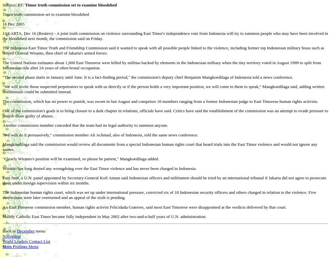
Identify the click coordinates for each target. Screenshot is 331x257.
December (26, 231)
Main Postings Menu (20, 246)
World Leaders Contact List (26, 241)
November (12, 236)
